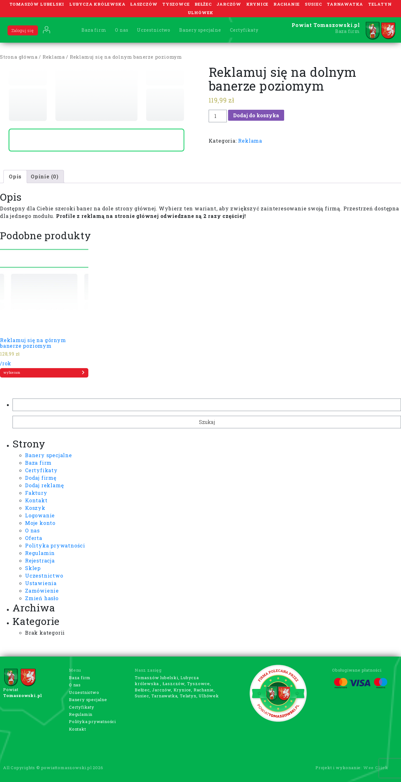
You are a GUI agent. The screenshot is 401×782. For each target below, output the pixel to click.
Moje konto (40, 523)
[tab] (15, 176)
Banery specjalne (200, 30)
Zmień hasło (42, 598)
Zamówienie (42, 590)
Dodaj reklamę (44, 485)
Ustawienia (41, 583)
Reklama (54, 57)
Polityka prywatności (55, 545)
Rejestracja (40, 560)
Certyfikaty (244, 30)
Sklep (33, 568)
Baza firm (93, 30)
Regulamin (40, 553)
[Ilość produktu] (218, 116)
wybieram (44, 372)
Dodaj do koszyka (256, 115)
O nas (121, 30)
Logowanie (40, 515)
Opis (15, 176)
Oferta (33, 538)
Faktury (36, 492)
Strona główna (18, 57)
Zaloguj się (23, 30)
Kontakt (36, 500)
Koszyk (35, 508)
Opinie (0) (45, 176)
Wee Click (375, 767)
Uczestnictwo (153, 30)
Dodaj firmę (40, 477)
